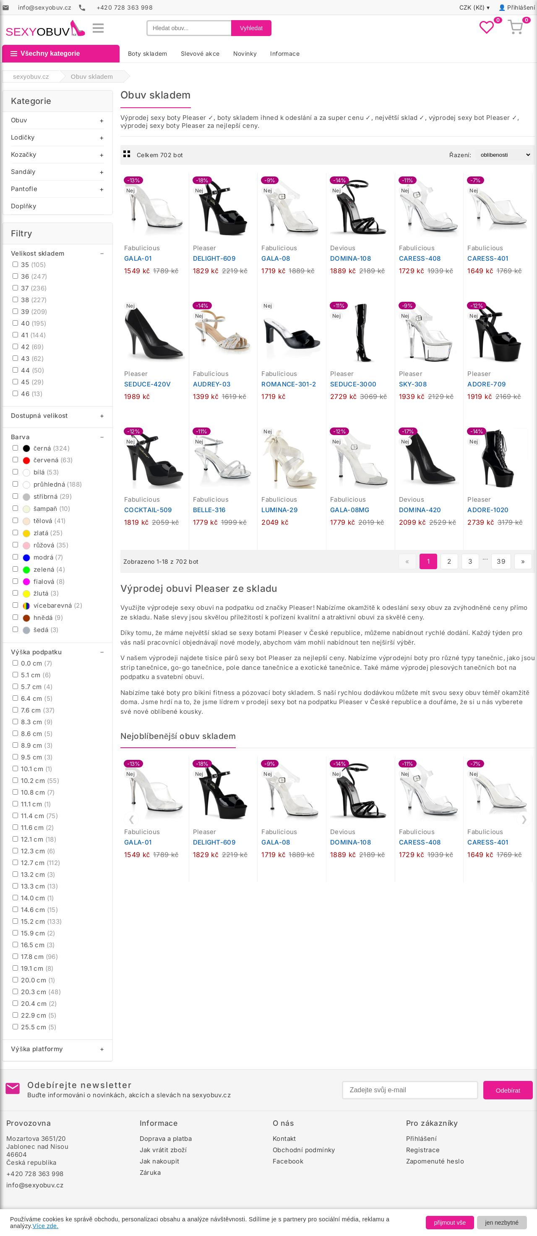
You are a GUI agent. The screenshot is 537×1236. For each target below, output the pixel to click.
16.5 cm (34, 945)
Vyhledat (251, 28)
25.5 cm (35, 1027)
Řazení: (460, 154)
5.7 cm (32, 687)
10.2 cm (36, 781)
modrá (38, 557)
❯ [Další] (524, 819)
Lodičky (22, 137)
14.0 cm (33, 898)
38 (30, 300)
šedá (36, 630)
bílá (36, 472)
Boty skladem (147, 53)
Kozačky (23, 154)
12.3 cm (34, 851)
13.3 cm (35, 886)
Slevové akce (200, 53)
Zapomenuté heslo (435, 1161)
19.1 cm (33, 968)
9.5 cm (32, 757)
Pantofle (24, 189)
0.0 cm (32, 663)
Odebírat (508, 1090)
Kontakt (284, 1139)
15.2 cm (37, 921)
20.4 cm (35, 1004)
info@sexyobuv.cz (34, 1185)
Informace (285, 53)
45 (28, 382)
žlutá (36, 593)
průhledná (47, 484)
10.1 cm (32, 769)
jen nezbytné (502, 1222)
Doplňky (23, 206)
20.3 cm (37, 992)
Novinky (245, 53)
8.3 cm (32, 722)
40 (30, 323)
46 (27, 394)
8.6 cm (32, 734)
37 (30, 288)
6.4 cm (32, 698)
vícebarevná (47, 605)
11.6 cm (33, 828)
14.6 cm (35, 910)
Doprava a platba (166, 1139)
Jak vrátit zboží (163, 1150)
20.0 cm (34, 980)
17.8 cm (35, 957)
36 (30, 276)
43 (28, 359)
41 (29, 335)
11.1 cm (32, 804)
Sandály (23, 172)
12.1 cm (34, 839)
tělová (39, 521)
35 (29, 265)
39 (30, 312)
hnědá (38, 618)
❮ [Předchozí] (131, 819)
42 (28, 347)
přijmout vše (450, 1222)
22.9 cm (35, 1015)
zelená (39, 569)
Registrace (423, 1150)
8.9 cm (32, 745)
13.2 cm (34, 874)
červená (43, 460)
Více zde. (46, 1226)
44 (28, 370)
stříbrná (42, 496)
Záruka (150, 1172)
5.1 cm (32, 675)
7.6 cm (34, 710)
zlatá (38, 533)
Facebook (288, 1161)
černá (41, 448)
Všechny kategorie (45, 53)
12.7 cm (36, 863)
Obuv (19, 120)
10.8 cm (34, 792)
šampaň (41, 509)
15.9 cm (34, 933)
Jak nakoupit (160, 1161)
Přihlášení (521, 7)
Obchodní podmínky (304, 1150)
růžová (40, 545)
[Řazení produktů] (503, 155)
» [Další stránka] (523, 561)
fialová (39, 582)
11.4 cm (35, 816)
